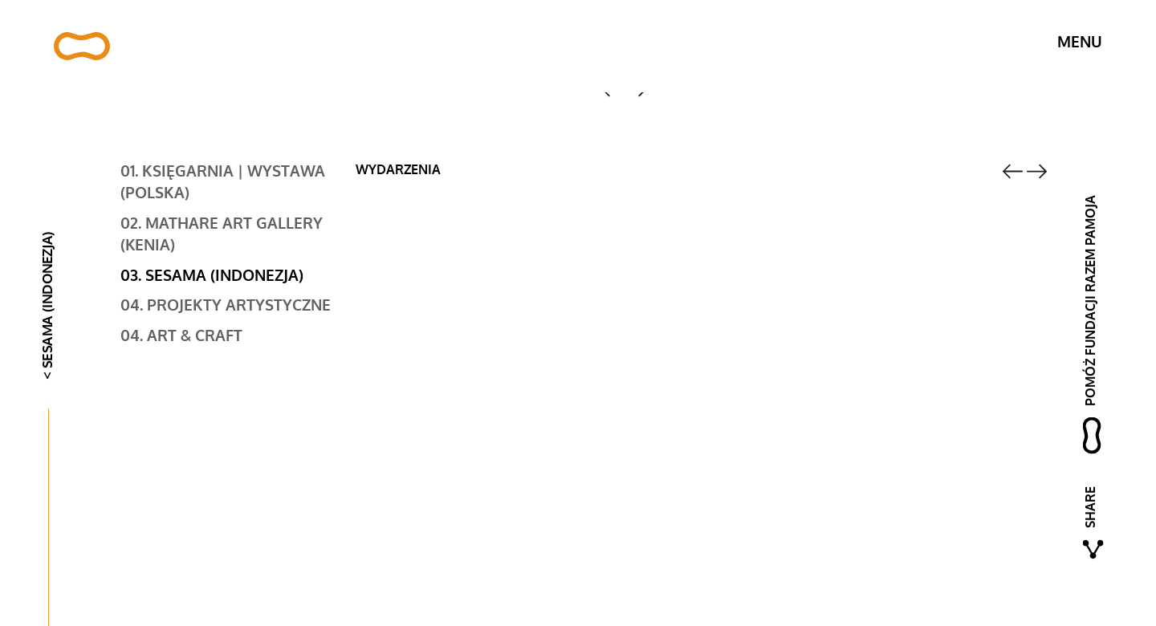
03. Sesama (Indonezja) (211, 276)
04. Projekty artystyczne (225, 305)
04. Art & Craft (181, 336)
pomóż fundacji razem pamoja (1090, 300)
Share (1090, 507)
